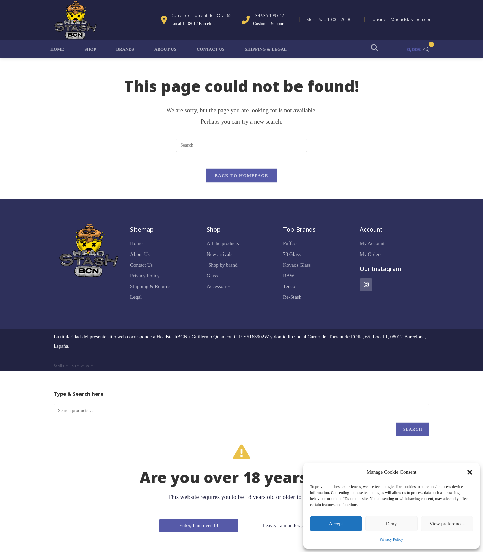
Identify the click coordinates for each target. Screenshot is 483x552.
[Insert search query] (241, 145)
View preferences (446, 523)
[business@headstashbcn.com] (365, 20)
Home (57, 49)
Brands (125, 49)
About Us (165, 49)
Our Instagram (380, 273)
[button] (469, 472)
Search (412, 433)
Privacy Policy (391, 539)
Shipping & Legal (266, 49)
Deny (391, 523)
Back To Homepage (241, 179)
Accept (336, 523)
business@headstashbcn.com (403, 19)
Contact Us (211, 49)
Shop (90, 49)
